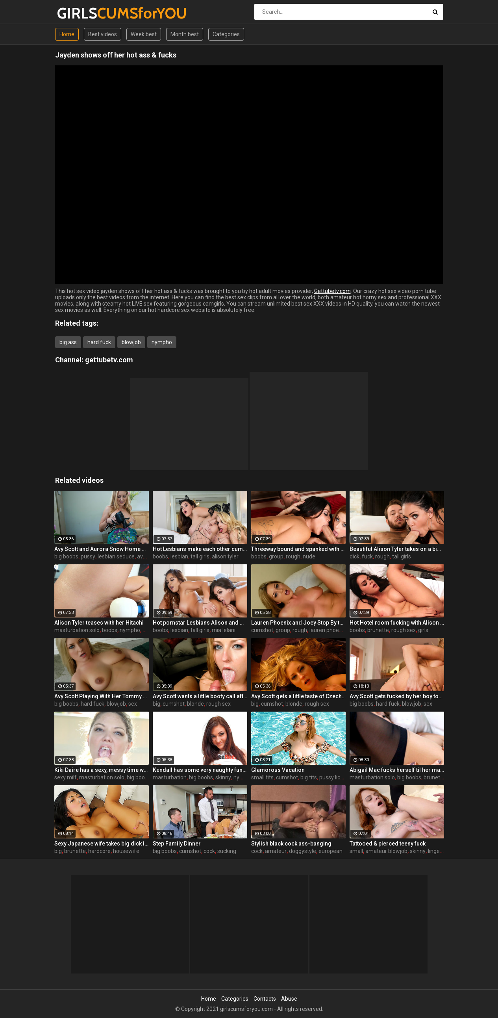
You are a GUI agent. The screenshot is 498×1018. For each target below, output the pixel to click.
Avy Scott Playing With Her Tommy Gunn (101, 696)
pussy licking (334, 777)
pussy (88, 556)
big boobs (66, 556)
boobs (160, 556)
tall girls (200, 556)
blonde (195, 704)
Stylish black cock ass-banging (291, 843)
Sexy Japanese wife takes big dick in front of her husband (101, 843)
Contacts (265, 999)
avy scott (148, 556)
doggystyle (302, 851)
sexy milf (65, 777)
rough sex (403, 630)
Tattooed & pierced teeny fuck (388, 843)
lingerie (437, 851)
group (276, 556)
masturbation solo (77, 630)
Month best (184, 34)
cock (209, 851)
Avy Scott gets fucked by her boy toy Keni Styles (397, 696)
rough (293, 556)
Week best (144, 34)
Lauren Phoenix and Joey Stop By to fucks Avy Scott (298, 622)
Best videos (102, 34)
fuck (367, 556)
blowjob (131, 342)
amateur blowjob (386, 851)
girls (423, 630)
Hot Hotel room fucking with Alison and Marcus (397, 622)
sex (132, 704)
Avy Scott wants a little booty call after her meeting (200, 696)
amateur (276, 851)
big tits (308, 777)
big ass (68, 342)
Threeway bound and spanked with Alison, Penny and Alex (298, 549)
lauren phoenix (327, 630)
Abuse (289, 999)
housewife (126, 851)
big (156, 704)
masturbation (170, 777)
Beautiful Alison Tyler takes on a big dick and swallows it (397, 549)
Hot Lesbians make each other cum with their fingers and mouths (200, 549)
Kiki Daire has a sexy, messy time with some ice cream (101, 770)
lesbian (179, 556)
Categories (226, 34)
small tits (262, 777)
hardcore (99, 851)
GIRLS (77, 13)
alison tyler (225, 556)
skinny (223, 777)
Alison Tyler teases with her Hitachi (99, 622)
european (330, 851)
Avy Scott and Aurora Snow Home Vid (101, 549)
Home (66, 34)
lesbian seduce (116, 556)
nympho (162, 342)
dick (354, 556)
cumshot (262, 630)
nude (309, 556)
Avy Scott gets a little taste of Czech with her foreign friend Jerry (298, 696)
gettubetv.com (109, 360)
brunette (378, 630)
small (356, 851)
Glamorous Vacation (278, 770)
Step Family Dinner (177, 843)
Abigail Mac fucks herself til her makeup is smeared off (397, 770)
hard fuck (99, 342)
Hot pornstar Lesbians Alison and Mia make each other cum (200, 622)
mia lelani (223, 630)
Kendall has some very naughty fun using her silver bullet (200, 770)
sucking (226, 851)
